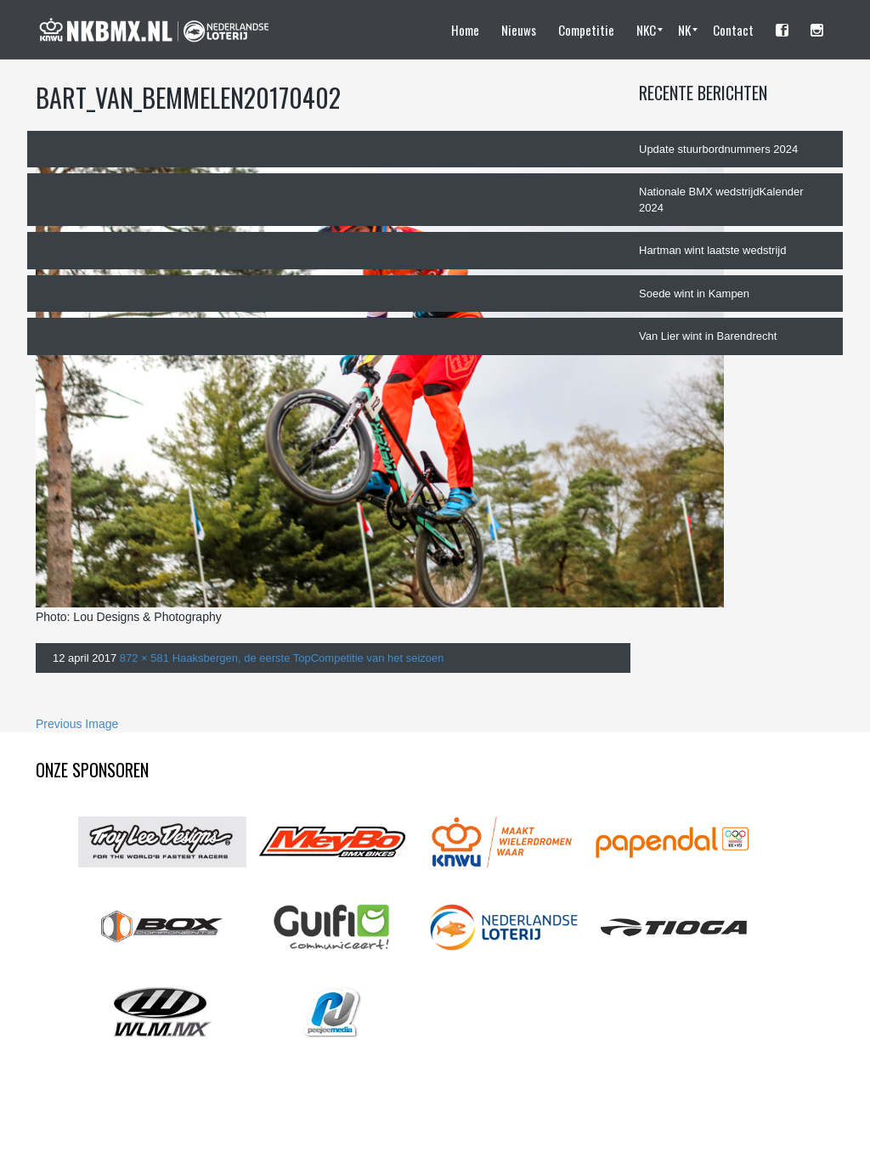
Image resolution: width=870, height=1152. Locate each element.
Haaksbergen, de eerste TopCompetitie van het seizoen (308, 658)
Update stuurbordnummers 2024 (718, 149)
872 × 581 (144, 658)
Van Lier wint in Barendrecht (708, 336)
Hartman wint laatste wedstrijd (712, 250)
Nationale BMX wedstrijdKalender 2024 (721, 199)
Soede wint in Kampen (694, 293)
